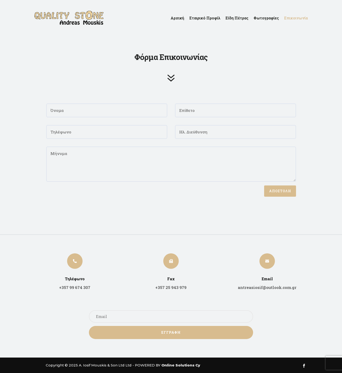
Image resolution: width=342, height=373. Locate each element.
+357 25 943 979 (170, 287)
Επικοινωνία (296, 17)
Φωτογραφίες (266, 17)
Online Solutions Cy (180, 365)
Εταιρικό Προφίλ (204, 17)
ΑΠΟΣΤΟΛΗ (280, 191)
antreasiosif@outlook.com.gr (267, 287)
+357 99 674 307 (74, 287)
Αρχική (177, 17)
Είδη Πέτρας (236, 17)
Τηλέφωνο (75, 278)
